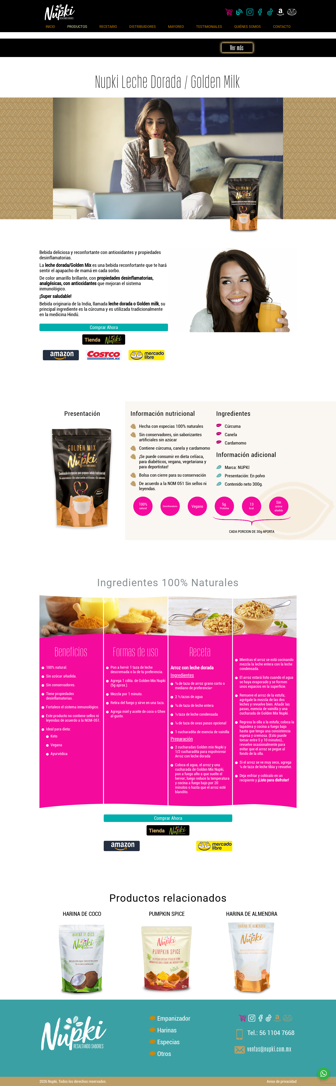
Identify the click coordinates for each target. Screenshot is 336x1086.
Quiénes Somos (247, 27)
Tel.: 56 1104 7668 (270, 1032)
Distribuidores (142, 27)
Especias (168, 1042)
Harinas (167, 1030)
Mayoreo (176, 27)
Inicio (50, 27)
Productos (77, 27)
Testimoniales (209, 27)
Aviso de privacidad (282, 1081)
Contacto (282, 27)
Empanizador (173, 1018)
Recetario (108, 27)
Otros (164, 1053)
